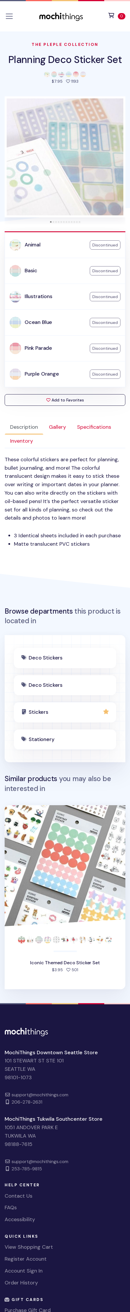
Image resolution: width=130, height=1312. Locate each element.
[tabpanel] (65, 501)
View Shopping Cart (29, 1246)
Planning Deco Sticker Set (65, 59)
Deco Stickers (46, 657)
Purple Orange (42, 373)
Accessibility (20, 1219)
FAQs (11, 1207)
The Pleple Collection (65, 44)
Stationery (41, 739)
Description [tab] (24, 426)
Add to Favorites (65, 400)
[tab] (51, 222)
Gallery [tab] (57, 426)
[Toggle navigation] (9, 16)
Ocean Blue (38, 322)
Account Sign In (24, 1270)
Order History (21, 1282)
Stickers (38, 712)
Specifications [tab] (94, 426)
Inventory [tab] (21, 440)
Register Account (26, 1258)
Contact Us (18, 1195)
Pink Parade (38, 348)
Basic (31, 270)
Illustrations (38, 296)
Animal (33, 244)
